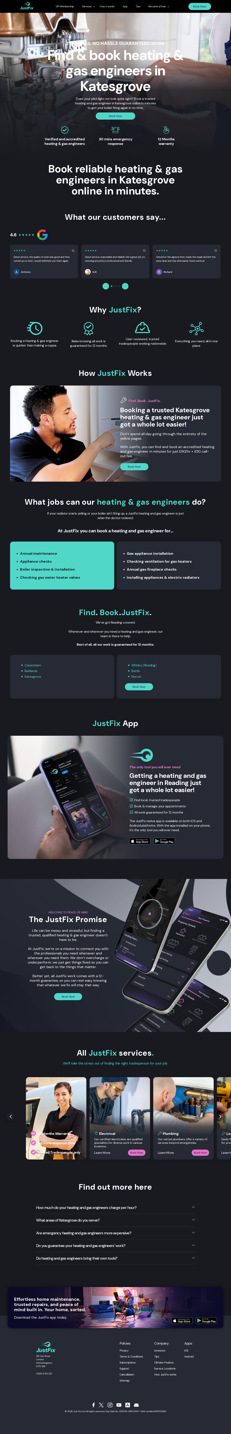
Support (124, 1368)
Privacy (124, 1350)
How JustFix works (165, 1374)
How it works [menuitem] (107, 6)
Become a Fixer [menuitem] (157, 6)
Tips (156, 1356)
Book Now (199, 6)
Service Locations (165, 1368)
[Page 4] (119, 286)
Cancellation (127, 1374)
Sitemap (124, 1380)
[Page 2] (114, 286)
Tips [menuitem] (138, 6)
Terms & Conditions (131, 1356)
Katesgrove (33, 676)
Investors (159, 1350)
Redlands (31, 671)
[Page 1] (111, 286)
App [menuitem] (125, 6)
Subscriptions (127, 1362)
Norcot (136, 676)
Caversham (33, 665)
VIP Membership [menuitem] (65, 6)
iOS (186, 1350)
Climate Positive (163, 1362)
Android (188, 1356)
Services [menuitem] (87, 6)
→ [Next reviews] (125, 286)
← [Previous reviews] (105, 286)
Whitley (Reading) (144, 665)
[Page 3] (116, 286)
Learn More (102, 1153)
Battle (135, 671)
